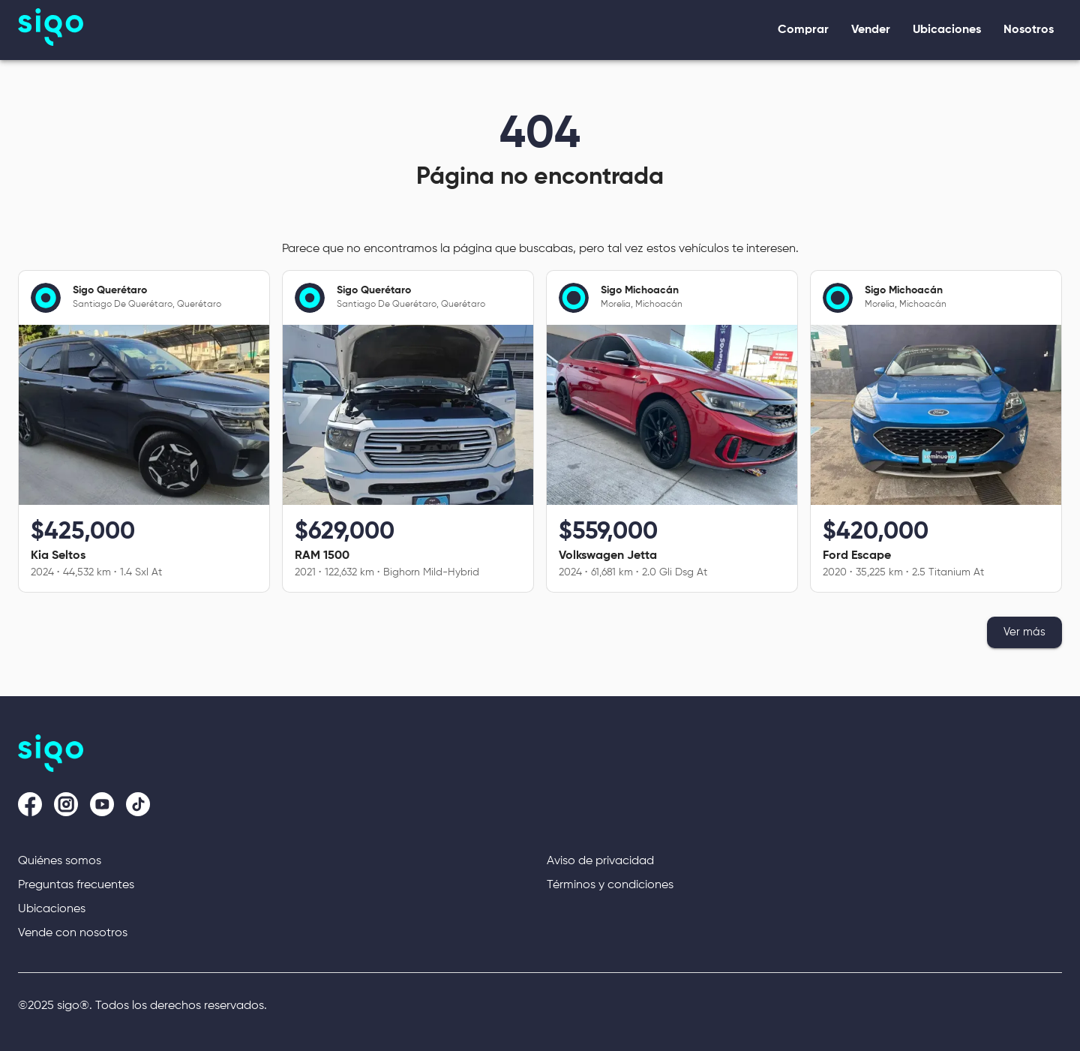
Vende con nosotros (73, 933)
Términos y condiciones (610, 885)
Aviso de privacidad (600, 861)
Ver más (1024, 632)
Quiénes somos (59, 861)
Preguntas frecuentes (76, 885)
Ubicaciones (52, 909)
